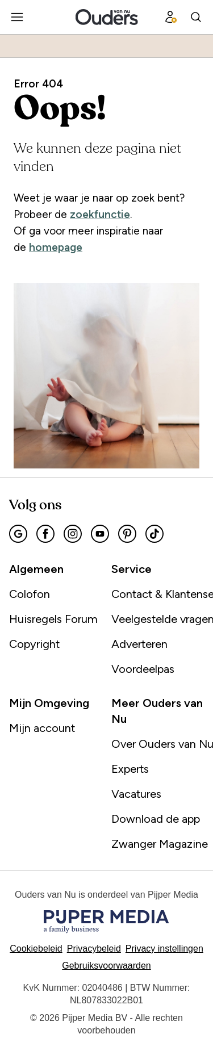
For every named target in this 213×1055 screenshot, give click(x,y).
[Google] (18, 534)
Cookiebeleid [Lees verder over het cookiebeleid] (36, 948)
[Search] (196, 17)
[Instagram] (73, 534)
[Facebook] (45, 534)
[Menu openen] (17, 17)
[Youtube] (100, 534)
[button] (164, 948)
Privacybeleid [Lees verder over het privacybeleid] (94, 948)
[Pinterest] (127, 534)
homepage (55, 247)
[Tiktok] (154, 534)
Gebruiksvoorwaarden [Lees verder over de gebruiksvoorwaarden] (106, 965)
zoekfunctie (100, 214)
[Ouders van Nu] (106, 17)
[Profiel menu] (171, 17)
